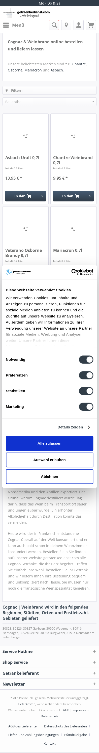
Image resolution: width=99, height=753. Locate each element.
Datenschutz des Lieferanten (65, 726)
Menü (13, 24)
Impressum (80, 710)
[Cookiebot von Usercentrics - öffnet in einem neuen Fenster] (71, 272)
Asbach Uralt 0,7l (22, 157)
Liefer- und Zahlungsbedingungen (33, 734)
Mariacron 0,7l (67, 250)
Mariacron (33, 70)
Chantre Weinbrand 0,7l (73, 160)
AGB (66, 710)
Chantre (79, 64)
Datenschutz (49, 716)
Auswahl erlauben (49, 460)
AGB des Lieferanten (23, 726)
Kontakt (50, 743)
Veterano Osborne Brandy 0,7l (23, 253)
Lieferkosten (26, 704)
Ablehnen (49, 476)
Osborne (15, 70)
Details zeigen (70, 427)
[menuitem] (13, 25)
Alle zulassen (49, 443)
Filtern (13, 90)
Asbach (57, 70)
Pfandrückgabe (75, 734)
